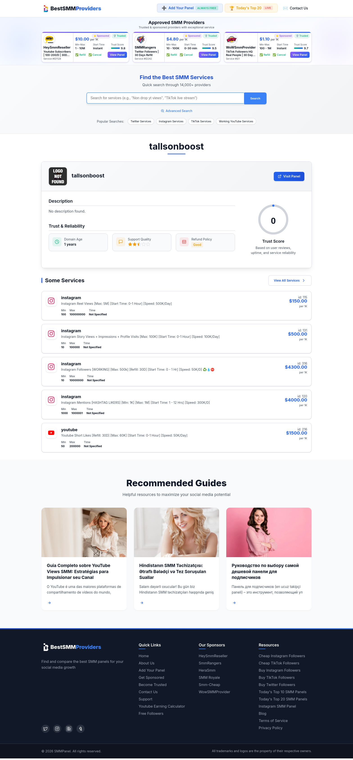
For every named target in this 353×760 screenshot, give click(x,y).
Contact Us (295, 8)
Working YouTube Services (236, 119)
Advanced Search (176, 109)
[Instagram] (57, 730)
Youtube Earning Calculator (162, 708)
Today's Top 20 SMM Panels (283, 700)
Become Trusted (153, 686)
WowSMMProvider (214, 693)
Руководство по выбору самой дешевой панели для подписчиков (265, 573)
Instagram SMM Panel (277, 708)
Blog (262, 715)
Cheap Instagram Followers (282, 657)
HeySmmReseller (213, 657)
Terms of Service (273, 722)
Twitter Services (141, 119)
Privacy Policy (271, 729)
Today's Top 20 (251, 8)
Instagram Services (171, 119)
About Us (146, 664)
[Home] (71, 8)
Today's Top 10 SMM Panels (282, 693)
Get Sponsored (151, 679)
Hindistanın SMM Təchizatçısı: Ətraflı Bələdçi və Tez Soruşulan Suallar (172, 573)
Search (255, 97)
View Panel (116, 54)
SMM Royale (209, 679)
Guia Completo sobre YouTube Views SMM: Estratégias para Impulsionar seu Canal (78, 573)
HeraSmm (207, 672)
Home (144, 657)
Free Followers (151, 715)
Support (145, 700)
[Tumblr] (81, 730)
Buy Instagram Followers (279, 672)
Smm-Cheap (209, 686)
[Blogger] (69, 730)
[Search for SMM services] (165, 97)
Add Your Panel (190, 8)
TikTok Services (201, 119)
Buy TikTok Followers (277, 679)
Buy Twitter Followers (277, 686)
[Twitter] (45, 730)
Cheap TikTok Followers (279, 664)
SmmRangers (210, 664)
